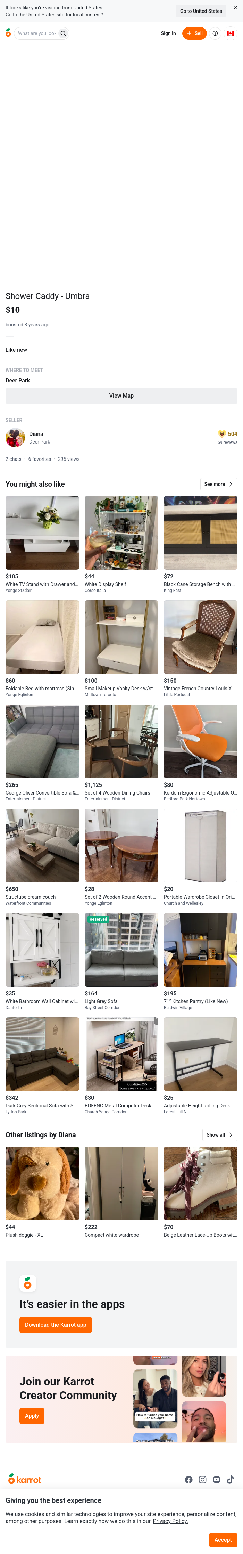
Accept (223, 1540)
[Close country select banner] (235, 8)
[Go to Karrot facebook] (189, 1479)
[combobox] (36, 33)
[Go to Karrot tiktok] (230, 1479)
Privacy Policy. (170, 1521)
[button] (218, 484)
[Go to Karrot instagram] (203, 1479)
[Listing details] (121, 380)
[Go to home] (8, 33)
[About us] (215, 33)
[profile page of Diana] (15, 437)
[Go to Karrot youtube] (216, 1479)
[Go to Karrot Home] (24, 1479)
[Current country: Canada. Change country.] (230, 33)
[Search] (63, 33)
